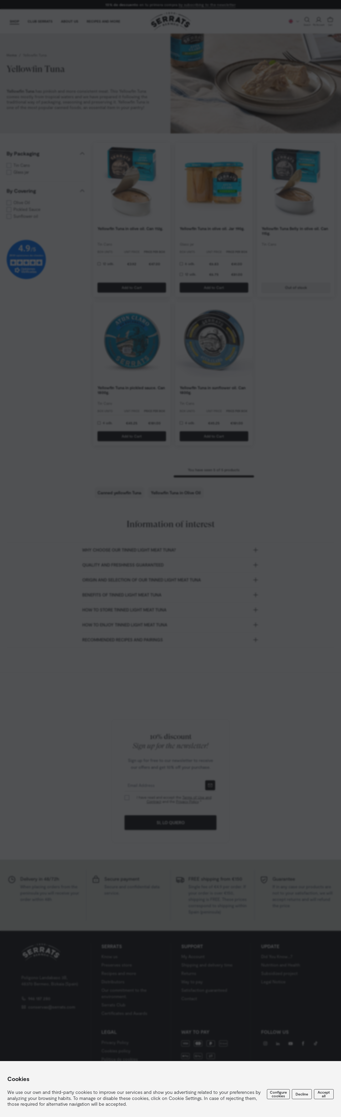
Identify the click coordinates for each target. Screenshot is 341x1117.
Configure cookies (278, 1094)
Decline (302, 1094)
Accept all (324, 1094)
